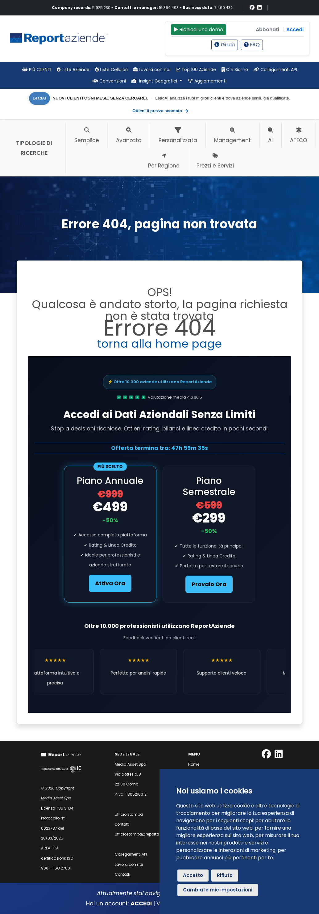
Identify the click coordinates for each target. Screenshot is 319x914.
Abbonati (267, 29)
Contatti (122, 874)
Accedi (295, 29)
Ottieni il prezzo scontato (160, 110)
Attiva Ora (110, 583)
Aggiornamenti (207, 81)
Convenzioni (109, 81)
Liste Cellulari (111, 69)
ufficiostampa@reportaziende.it (145, 834)
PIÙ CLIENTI (36, 69)
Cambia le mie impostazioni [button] (217, 889)
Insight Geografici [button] (154, 81)
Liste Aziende (73, 69)
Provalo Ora (209, 584)
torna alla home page (159, 344)
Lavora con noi (151, 69)
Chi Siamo (235, 69)
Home (193, 764)
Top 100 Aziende (196, 69)
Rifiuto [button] (225, 875)
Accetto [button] (193, 875)
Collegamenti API (275, 69)
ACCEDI (141, 903)
